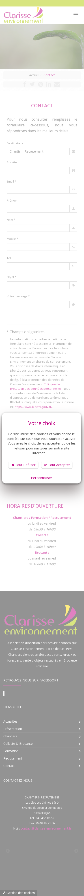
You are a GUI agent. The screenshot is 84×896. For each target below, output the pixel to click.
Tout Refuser (23, 464)
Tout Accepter (57, 464)
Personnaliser (41, 477)
